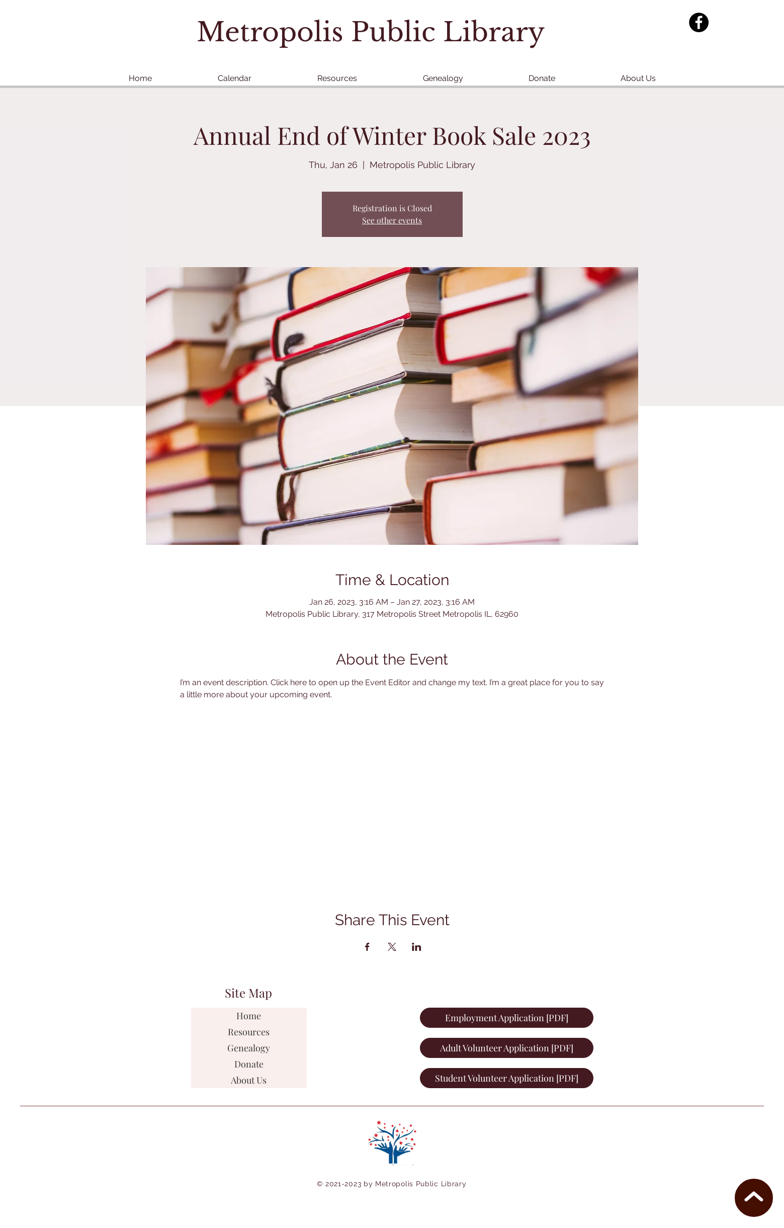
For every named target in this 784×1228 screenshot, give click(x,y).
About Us (249, 1080)
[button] (337, 78)
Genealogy (248, 1048)
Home (248, 1016)
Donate (249, 1064)
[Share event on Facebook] (367, 947)
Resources (249, 1032)
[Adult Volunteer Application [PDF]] (506, 1048)
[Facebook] (699, 22)
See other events (392, 220)
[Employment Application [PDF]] (506, 1018)
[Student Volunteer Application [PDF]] (506, 1078)
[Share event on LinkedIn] (416, 947)
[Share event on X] (392, 947)
